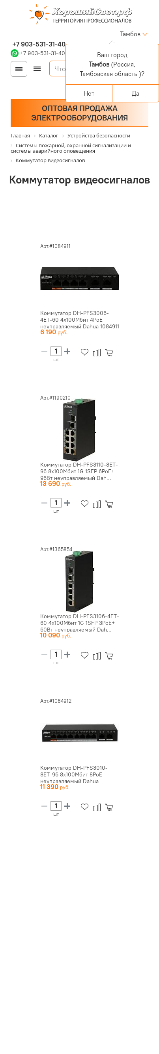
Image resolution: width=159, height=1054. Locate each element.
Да (135, 93)
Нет (89, 93)
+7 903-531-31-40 (38, 44)
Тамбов (130, 34)
